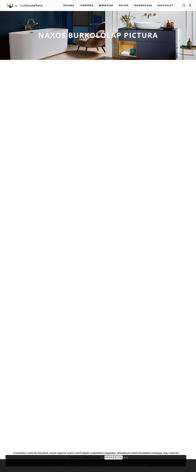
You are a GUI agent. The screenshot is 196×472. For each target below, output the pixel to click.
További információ (91, 457)
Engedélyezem (114, 457)
